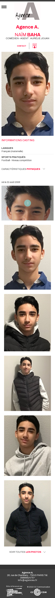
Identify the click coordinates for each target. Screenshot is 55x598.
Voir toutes (27, 552)
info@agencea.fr (27, 580)
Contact (21, 46)
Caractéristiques (23, 169)
